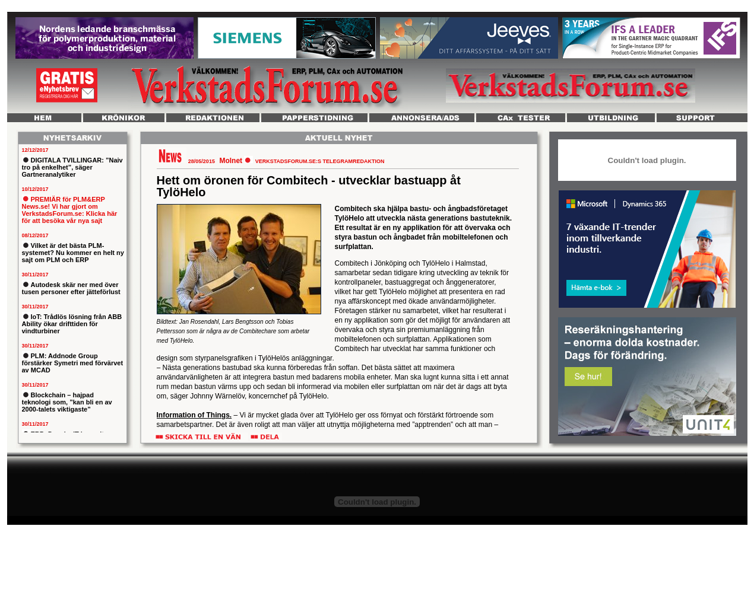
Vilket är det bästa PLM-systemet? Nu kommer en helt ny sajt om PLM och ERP (73, 252)
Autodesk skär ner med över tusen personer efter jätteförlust (71, 288)
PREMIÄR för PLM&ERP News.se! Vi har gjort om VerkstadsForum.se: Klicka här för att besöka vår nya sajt (70, 210)
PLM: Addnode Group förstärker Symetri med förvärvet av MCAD (72, 363)
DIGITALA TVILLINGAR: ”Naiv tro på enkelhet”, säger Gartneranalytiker (72, 167)
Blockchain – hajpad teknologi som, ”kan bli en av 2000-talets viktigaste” (67, 402)
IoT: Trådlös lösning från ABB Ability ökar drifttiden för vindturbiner (72, 323)
